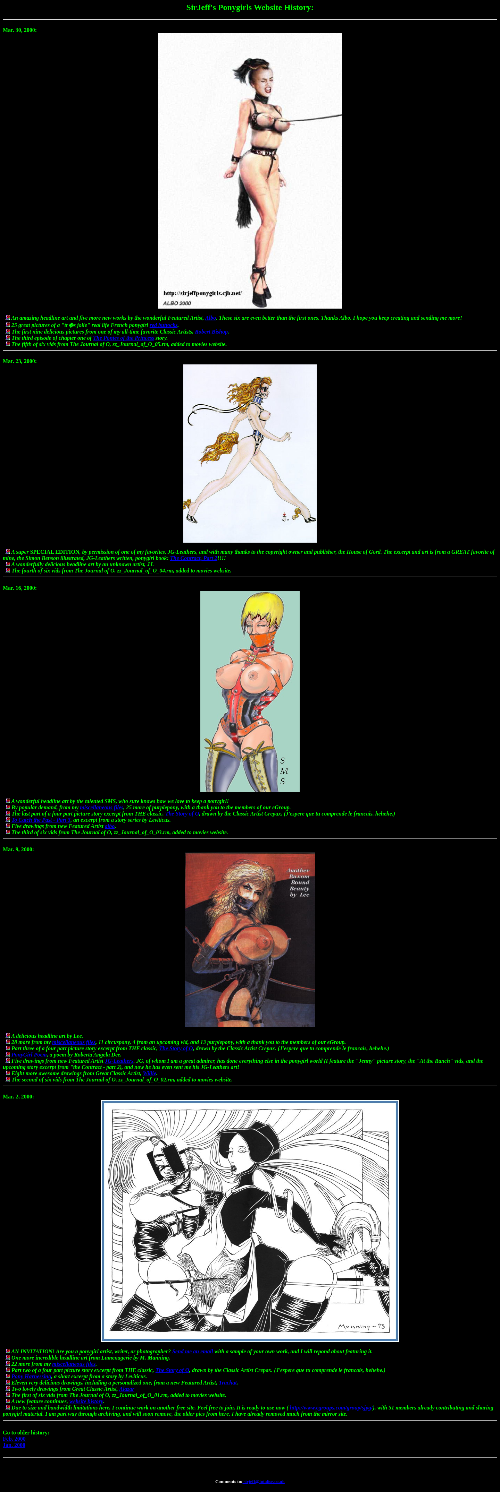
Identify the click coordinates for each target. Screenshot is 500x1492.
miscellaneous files (101, 807)
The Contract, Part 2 (193, 558)
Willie (149, 1073)
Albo (210, 318)
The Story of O (182, 814)
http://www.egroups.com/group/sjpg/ (331, 1408)
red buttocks (163, 325)
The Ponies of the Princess (123, 338)
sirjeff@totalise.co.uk (263, 1481)
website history (86, 1401)
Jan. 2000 (14, 1445)
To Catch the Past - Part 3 (40, 820)
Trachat (228, 1383)
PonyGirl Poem (29, 1055)
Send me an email (192, 1351)
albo (110, 826)
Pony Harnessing (31, 1376)
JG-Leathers (119, 1061)
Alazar (126, 1389)
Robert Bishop (211, 332)
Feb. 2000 (14, 1439)
